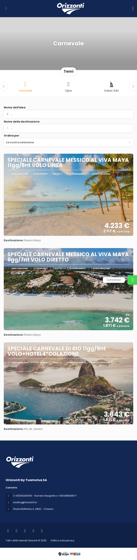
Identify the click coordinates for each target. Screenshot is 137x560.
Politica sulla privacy (62, 540)
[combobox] (68, 128)
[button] (4, 86)
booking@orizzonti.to (25, 502)
